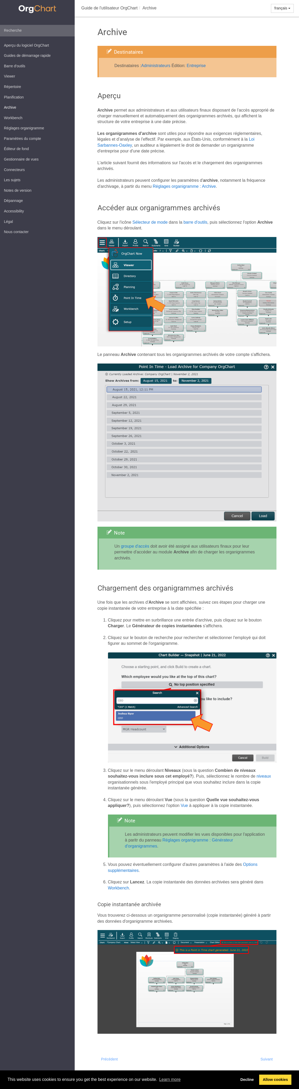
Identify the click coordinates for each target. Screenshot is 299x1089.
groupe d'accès (135, 546)
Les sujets (12, 180)
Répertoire (12, 87)
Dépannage (13, 201)
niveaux (264, 776)
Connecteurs (14, 170)
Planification (14, 97)
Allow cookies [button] (275, 1079)
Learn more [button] (170, 1079)
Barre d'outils (14, 66)
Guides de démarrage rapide (27, 55)
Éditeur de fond (16, 149)
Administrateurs (155, 65)
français (282, 8)
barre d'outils (195, 222)
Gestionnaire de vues (21, 159)
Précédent (109, 1059)
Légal (8, 221)
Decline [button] (247, 1079)
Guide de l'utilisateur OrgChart (109, 8)
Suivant (266, 1059)
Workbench (13, 118)
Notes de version (17, 190)
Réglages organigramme (24, 128)
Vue (184, 805)
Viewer (9, 76)
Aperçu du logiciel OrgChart (26, 45)
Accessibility (14, 211)
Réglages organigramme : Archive (184, 186)
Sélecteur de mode (149, 222)
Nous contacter (16, 232)
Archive (10, 107)
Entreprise (196, 65)
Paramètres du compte (22, 138)
